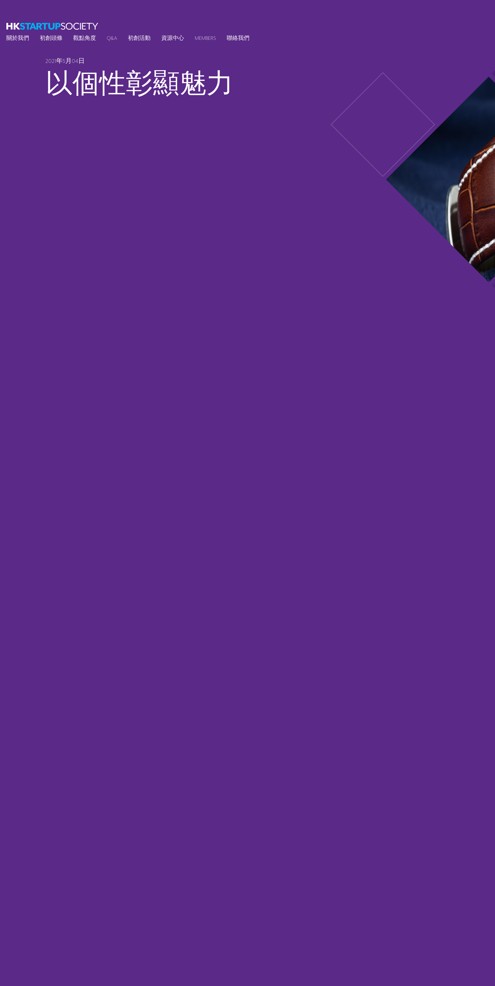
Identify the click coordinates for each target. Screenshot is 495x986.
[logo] (52, 26)
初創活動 (139, 38)
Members (205, 38)
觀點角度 (84, 38)
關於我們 (17, 38)
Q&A (112, 38)
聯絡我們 (238, 38)
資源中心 (172, 38)
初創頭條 (51, 38)
